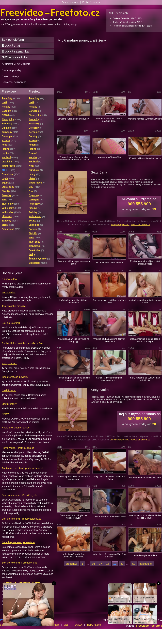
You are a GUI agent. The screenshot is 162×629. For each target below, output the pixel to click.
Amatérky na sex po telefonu (18, 542)
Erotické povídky (91, 2)
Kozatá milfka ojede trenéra (109, 262)
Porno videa (8, 292)
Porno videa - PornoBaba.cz (18, 447)
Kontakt (55, 624)
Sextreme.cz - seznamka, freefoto (21, 582)
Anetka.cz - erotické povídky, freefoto (23, 468)
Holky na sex (9, 363)
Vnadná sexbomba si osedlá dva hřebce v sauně (145, 516)
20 (121, 563)
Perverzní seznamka (14, 82)
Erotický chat (11, 45)
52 (133, 563)
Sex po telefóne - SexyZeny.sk (19, 495)
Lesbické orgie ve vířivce (145, 555)
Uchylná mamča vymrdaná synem (145, 118)
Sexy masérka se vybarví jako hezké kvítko (145, 379)
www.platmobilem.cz (140, 224)
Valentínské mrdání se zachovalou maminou (74, 555)
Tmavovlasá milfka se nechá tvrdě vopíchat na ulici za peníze (73, 158)
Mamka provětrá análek (109, 157)
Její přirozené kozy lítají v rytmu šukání (144, 301)
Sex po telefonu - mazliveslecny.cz (21, 518)
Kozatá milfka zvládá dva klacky (145, 158)
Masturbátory (9, 403)
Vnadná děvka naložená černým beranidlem (109, 340)
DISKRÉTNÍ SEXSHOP (16, 64)
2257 (67, 624)
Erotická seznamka (15, 51)
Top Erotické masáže (14, 306)
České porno (9, 390)
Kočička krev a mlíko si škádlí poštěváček (73, 301)
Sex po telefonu (70, 2)
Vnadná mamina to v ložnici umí (145, 477)
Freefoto (34, 91)
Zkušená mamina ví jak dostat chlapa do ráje (145, 262)
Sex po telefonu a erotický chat (19, 562)
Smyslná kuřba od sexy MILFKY (73, 118)
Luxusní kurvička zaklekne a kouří (109, 516)
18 (107, 563)
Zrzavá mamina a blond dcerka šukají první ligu (145, 340)
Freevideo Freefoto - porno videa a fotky (50, 12)
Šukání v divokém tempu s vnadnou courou (109, 379)
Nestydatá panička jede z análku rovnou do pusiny (74, 379)
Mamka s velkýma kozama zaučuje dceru (109, 119)
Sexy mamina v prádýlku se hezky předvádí (73, 516)
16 (93, 563)
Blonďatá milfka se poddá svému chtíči (73, 262)
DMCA (78, 624)
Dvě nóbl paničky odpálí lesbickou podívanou (73, 477)
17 (100, 563)
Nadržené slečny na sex (15, 427)
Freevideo (9, 91)
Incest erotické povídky (15, 376)
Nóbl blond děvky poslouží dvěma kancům (109, 555)
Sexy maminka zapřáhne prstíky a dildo (109, 301)
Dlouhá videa (9, 279)
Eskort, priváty (10, 76)
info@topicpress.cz (120, 224)
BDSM (5, 414)
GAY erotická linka (15, 57)
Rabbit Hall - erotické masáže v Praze (23, 343)
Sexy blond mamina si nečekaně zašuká (109, 477)
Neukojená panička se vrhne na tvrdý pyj (73, 340)
